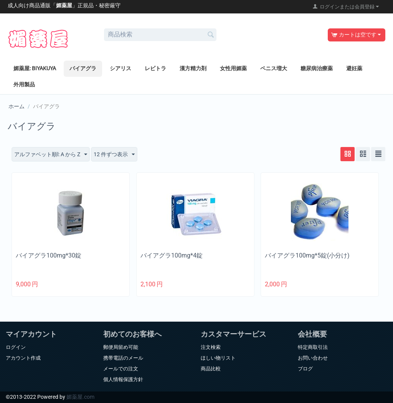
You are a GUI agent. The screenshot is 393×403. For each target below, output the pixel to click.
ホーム (16, 106)
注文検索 (211, 347)
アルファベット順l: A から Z (50, 155)
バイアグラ (82, 68)
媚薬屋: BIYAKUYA (34, 68)
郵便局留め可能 (120, 347)
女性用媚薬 (233, 68)
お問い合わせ (313, 358)
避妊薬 (354, 68)
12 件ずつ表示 (114, 155)
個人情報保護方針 (123, 379)
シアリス (120, 68)
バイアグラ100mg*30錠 (48, 255)
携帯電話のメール (123, 358)
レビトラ (155, 68)
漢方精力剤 (193, 68)
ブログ (305, 369)
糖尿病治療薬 (317, 68)
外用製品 (24, 84)
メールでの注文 (120, 369)
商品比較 (211, 369)
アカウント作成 (23, 358)
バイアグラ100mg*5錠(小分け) (307, 255)
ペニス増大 (273, 68)
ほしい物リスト (218, 358)
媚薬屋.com (80, 397)
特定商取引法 (313, 347)
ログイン (16, 347)
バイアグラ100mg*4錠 (171, 255)
